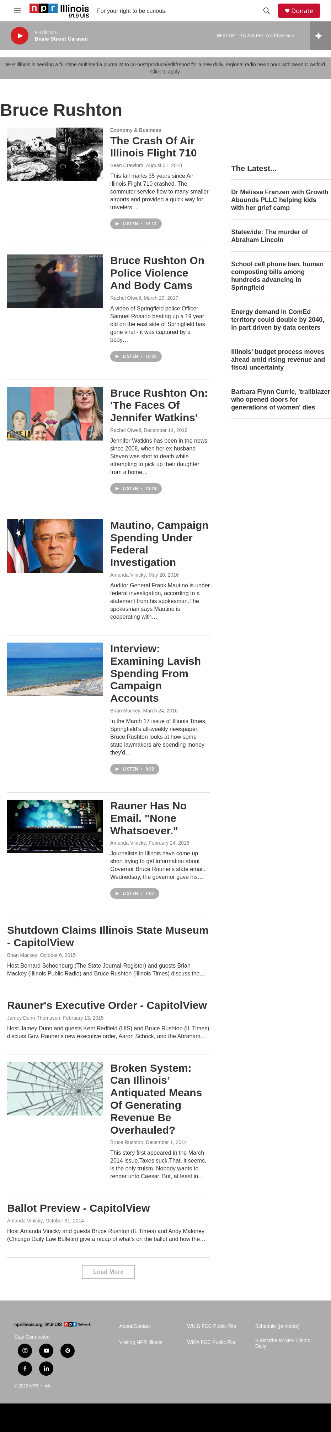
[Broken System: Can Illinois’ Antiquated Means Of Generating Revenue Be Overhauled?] (55, 1089)
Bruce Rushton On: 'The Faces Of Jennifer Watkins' (159, 405)
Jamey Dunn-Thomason (33, 1018)
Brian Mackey (125, 711)
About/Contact (135, 1326)
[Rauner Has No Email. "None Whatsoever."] (55, 826)
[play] (19, 36)
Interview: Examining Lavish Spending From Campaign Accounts (155, 673)
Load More (108, 1272)
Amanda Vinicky (128, 575)
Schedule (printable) (277, 1326)
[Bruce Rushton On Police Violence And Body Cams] (55, 281)
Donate (302, 11)
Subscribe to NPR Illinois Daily (282, 1343)
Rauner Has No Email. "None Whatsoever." (148, 818)
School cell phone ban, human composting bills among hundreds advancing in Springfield (277, 276)
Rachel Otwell (125, 298)
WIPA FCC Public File (211, 1342)
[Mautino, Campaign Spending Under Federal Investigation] (55, 546)
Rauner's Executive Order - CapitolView (107, 1005)
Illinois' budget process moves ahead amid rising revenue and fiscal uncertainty (278, 359)
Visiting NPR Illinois (140, 1342)
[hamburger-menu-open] (17, 11)
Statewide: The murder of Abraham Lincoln (269, 235)
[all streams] (320, 35)
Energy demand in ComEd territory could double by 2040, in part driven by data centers (277, 319)
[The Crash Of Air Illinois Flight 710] (55, 154)
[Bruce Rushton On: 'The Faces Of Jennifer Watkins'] (55, 414)
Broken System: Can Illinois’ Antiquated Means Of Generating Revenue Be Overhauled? (156, 1099)
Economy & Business (135, 130)
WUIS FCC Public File (211, 1326)
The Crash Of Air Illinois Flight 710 (153, 147)
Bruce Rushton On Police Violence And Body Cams (157, 272)
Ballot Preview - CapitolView (78, 1208)
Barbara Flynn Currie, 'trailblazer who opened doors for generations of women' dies (280, 399)
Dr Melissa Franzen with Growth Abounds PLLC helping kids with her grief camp (279, 200)
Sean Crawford (126, 165)
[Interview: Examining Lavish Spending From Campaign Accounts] (55, 669)
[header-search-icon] (266, 10)
